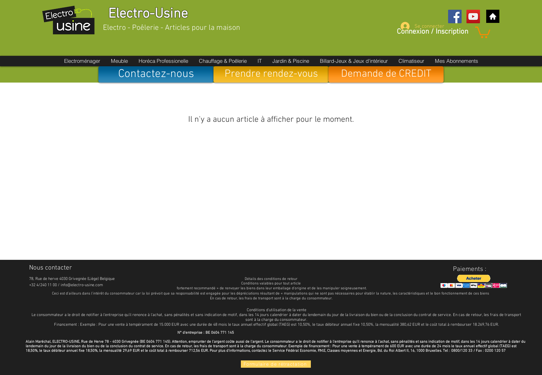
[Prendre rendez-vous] (271, 74)
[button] (482, 31)
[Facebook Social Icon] (455, 16)
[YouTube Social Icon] (473, 16)
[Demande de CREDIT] (386, 74)
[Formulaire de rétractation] (276, 364)
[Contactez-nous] (155, 74)
